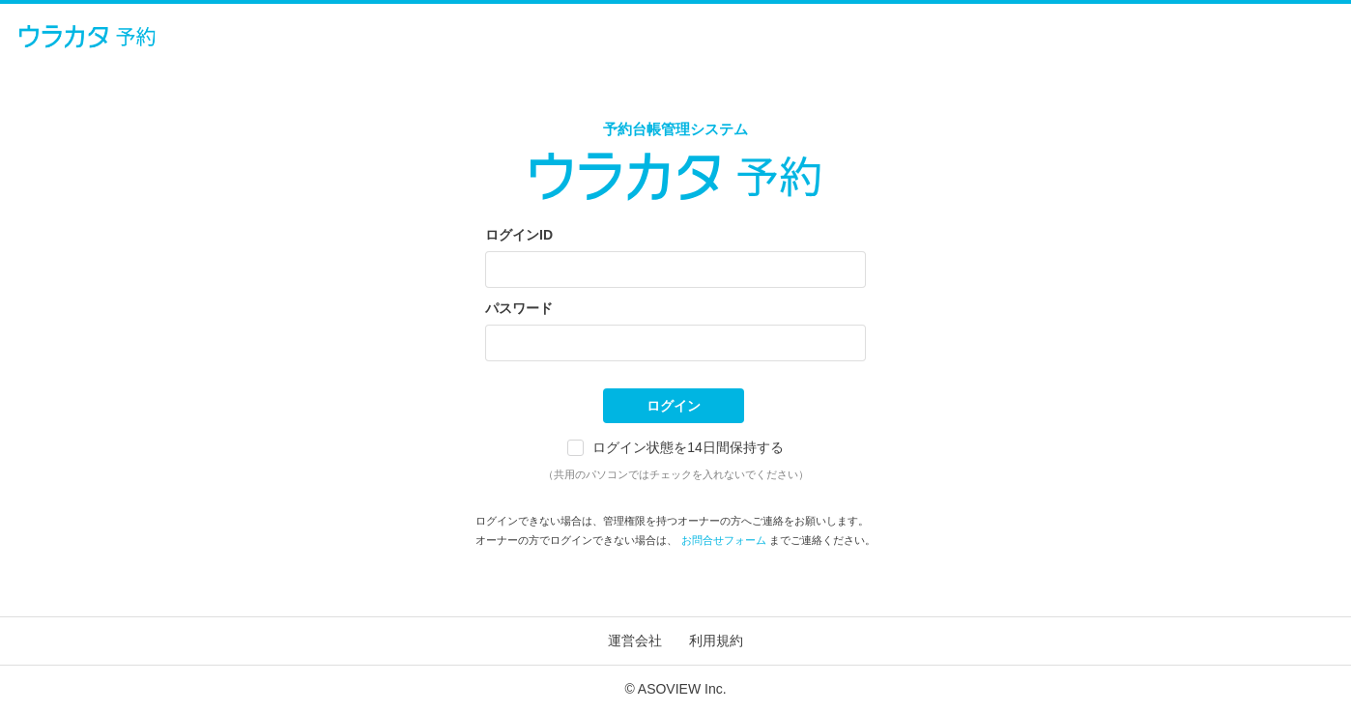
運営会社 (635, 640)
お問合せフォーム (723, 540)
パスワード (519, 308)
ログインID (519, 235)
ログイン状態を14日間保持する (688, 447)
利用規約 (716, 640)
